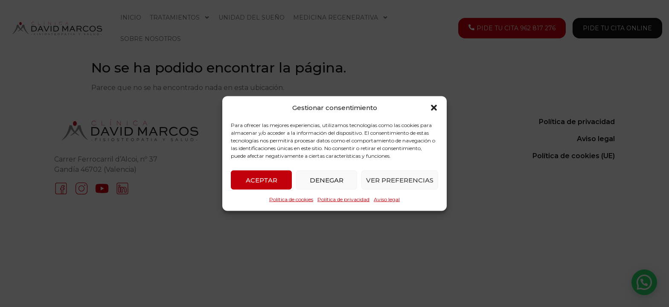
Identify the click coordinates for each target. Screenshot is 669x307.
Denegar (326, 180)
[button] (434, 108)
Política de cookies (291, 199)
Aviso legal (387, 199)
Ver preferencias (399, 180)
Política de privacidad (343, 199)
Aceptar (261, 180)
